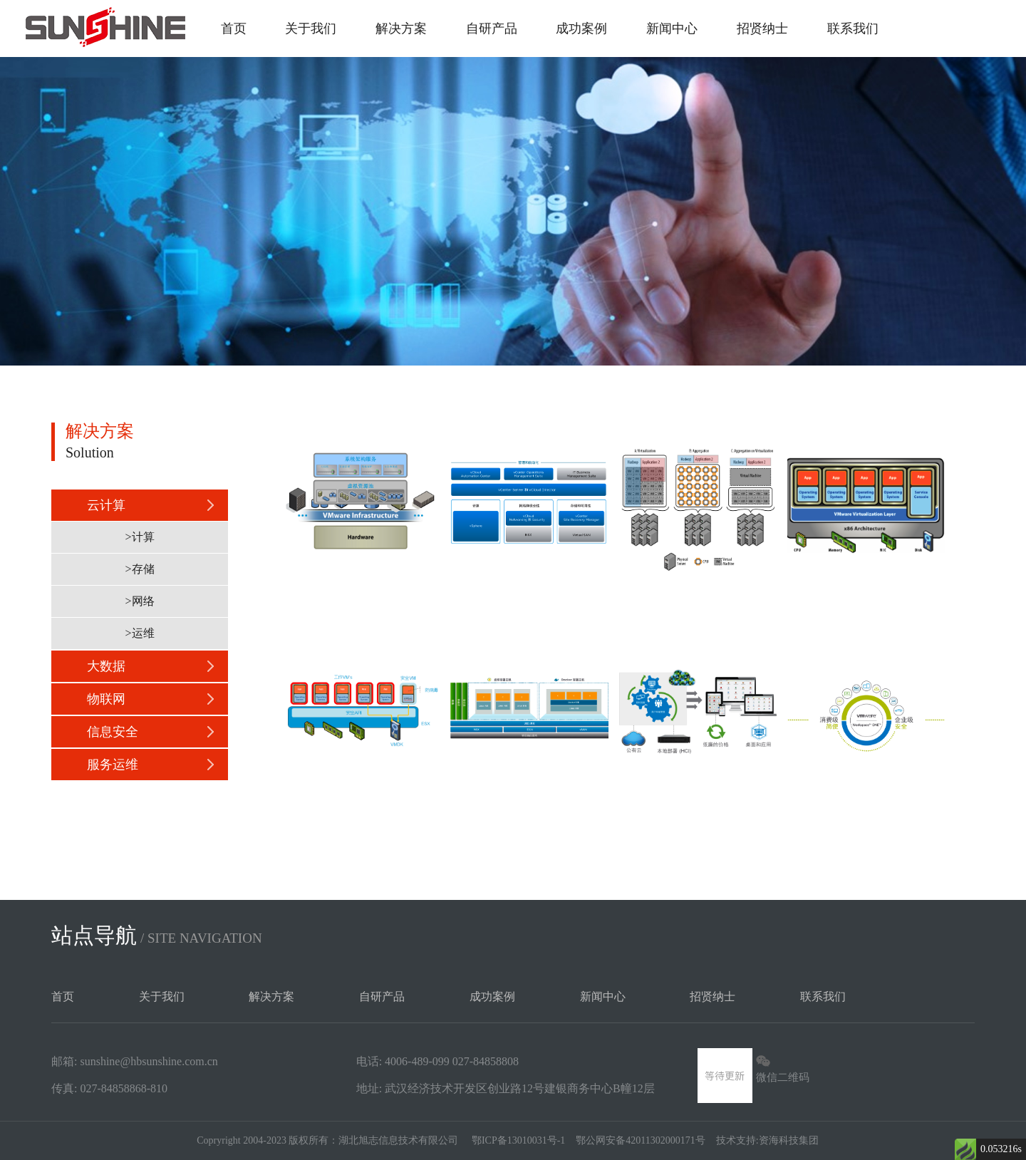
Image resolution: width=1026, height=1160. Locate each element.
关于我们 (310, 28)
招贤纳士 (762, 28)
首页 (234, 28)
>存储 (139, 569)
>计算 (139, 537)
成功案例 (581, 28)
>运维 (139, 633)
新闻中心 (672, 28)
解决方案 (401, 28)
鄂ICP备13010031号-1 (518, 1140)
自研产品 (491, 28)
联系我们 (853, 28)
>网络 (139, 601)
